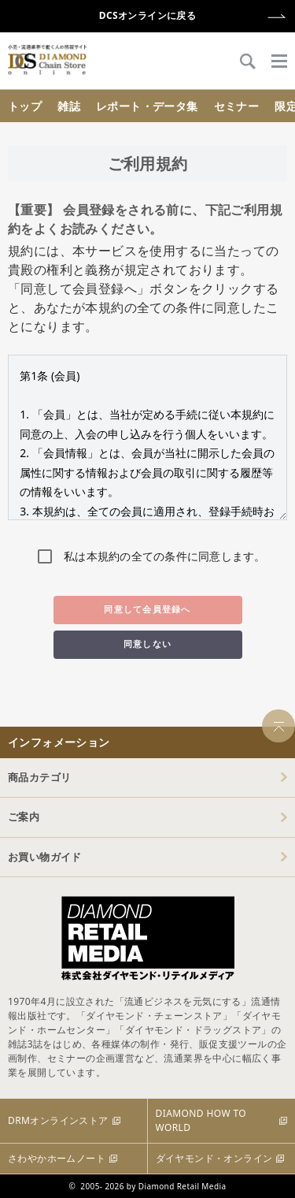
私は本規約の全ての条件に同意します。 (165, 556)
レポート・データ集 (147, 106)
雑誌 (68, 106)
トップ (25, 106)
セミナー (237, 106)
